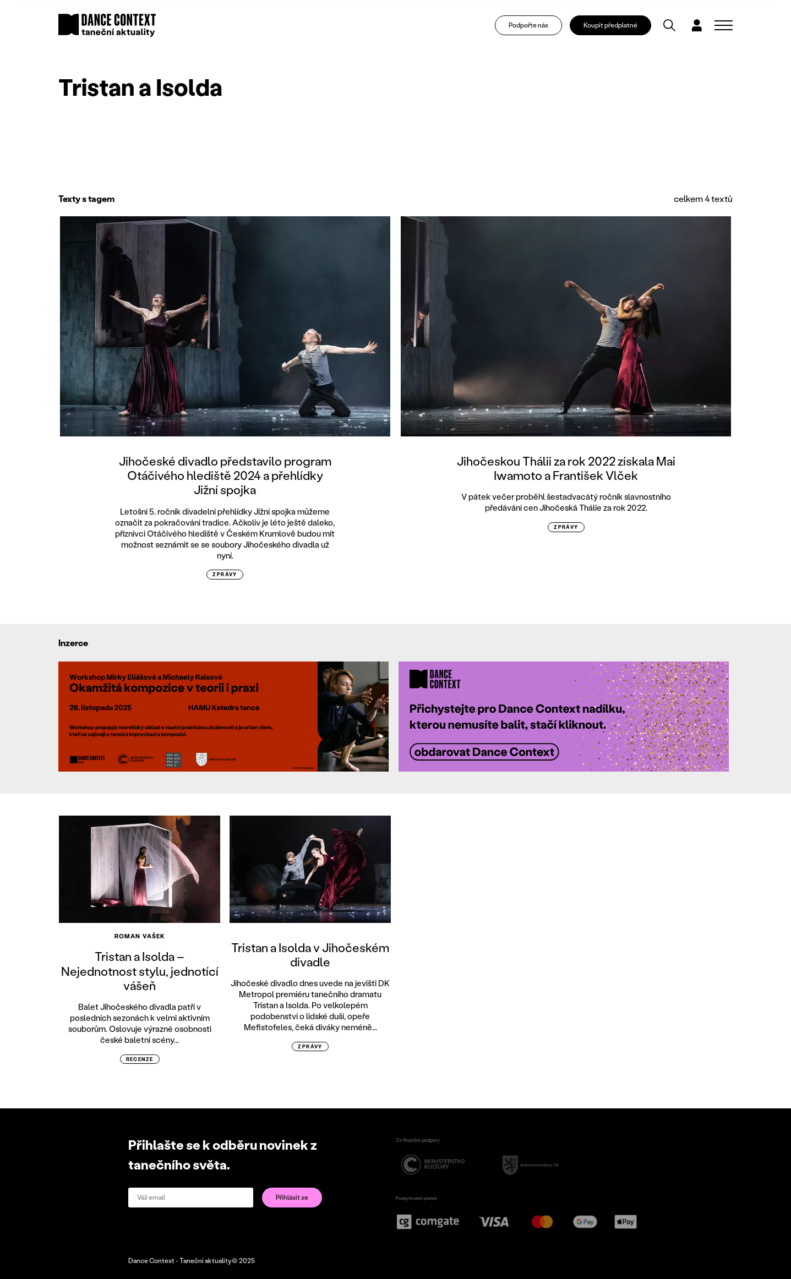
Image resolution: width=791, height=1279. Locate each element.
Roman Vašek (139, 936)
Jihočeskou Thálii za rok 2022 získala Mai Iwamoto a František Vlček (566, 468)
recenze (140, 1059)
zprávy (224, 574)
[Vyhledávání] (669, 25)
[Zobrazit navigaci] (723, 25)
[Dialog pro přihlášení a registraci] (697, 25)
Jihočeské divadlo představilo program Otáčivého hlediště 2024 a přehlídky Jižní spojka (225, 475)
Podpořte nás (528, 25)
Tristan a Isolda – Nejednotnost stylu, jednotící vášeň (140, 970)
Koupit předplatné (610, 25)
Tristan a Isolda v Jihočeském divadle (310, 954)
